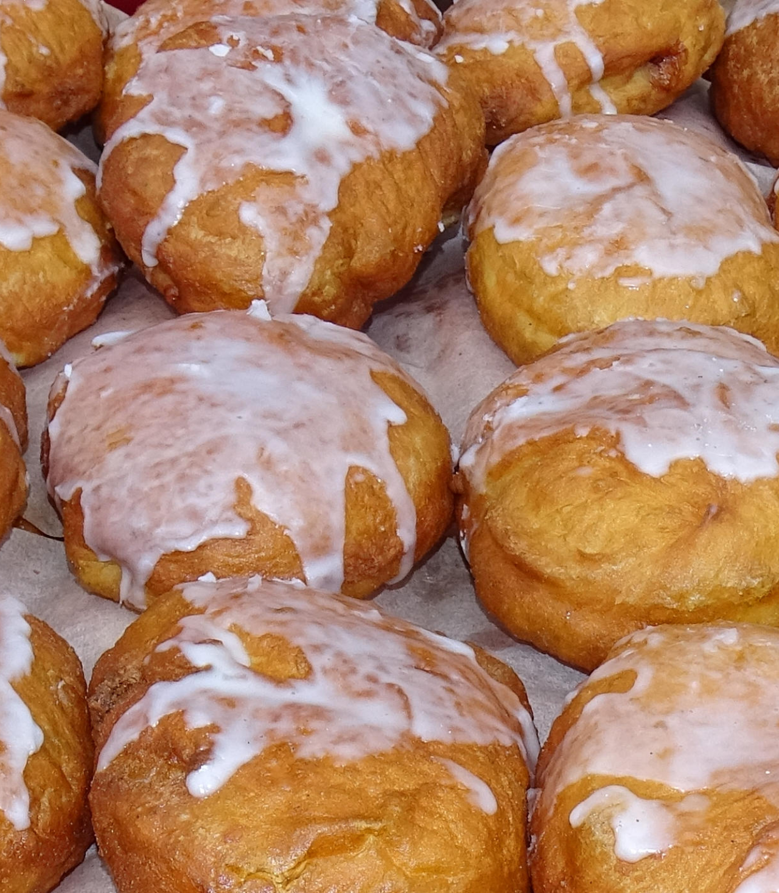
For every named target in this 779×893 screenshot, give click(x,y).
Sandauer (422, 836)
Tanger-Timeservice (395, 614)
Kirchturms (480, 836)
